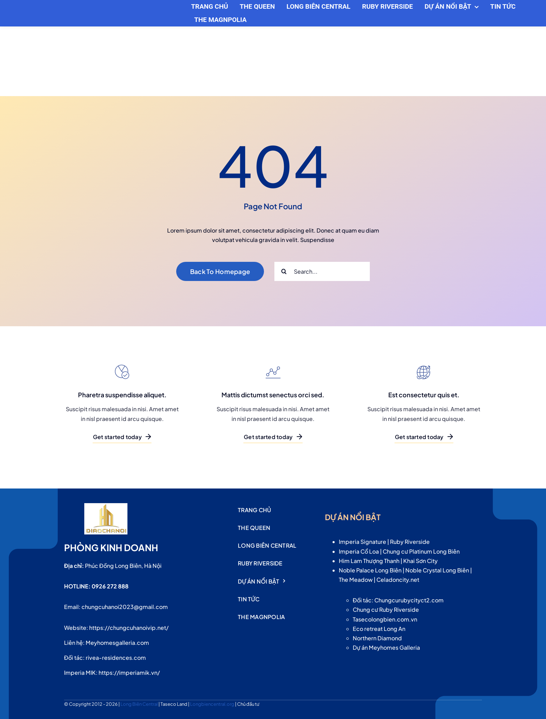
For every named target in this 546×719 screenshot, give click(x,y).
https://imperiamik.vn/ (129, 672)
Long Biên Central (139, 704)
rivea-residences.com (116, 657)
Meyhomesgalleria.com (117, 642)
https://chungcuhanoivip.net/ (129, 627)
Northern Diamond (377, 638)
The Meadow (356, 579)
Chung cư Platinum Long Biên (421, 551)
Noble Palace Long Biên (370, 570)
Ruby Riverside (410, 541)
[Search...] (322, 271)
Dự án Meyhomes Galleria (386, 647)
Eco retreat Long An (379, 628)
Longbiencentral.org (212, 704)
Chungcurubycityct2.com (409, 600)
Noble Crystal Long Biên (437, 570)
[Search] (284, 271)
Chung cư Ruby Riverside (386, 609)
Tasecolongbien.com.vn (385, 619)
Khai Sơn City (420, 560)
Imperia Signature (362, 541)
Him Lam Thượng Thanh (369, 560)
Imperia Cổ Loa (359, 551)
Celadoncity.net (397, 579)
